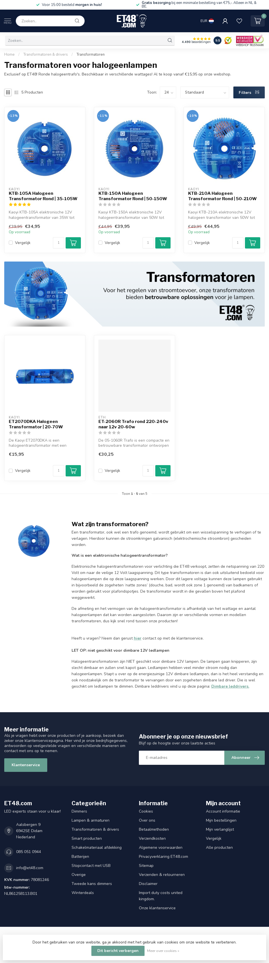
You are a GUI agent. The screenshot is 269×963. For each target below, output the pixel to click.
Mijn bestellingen (221, 820)
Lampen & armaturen (90, 820)
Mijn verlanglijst (220, 829)
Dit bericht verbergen (118, 950)
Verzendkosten (152, 838)
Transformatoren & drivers (45, 54)
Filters (249, 92)
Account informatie (223, 811)
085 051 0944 (28, 851)
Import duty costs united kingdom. (160, 896)
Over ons (147, 820)
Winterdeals (83, 892)
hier (137, 638)
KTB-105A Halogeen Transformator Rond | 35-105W (43, 196)
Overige (79, 874)
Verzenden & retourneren (162, 874)
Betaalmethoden (154, 829)
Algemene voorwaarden (160, 847)
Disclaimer (148, 883)
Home (9, 54)
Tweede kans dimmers (92, 883)
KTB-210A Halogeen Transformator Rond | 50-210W (222, 196)
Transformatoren (90, 54)
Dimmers (79, 811)
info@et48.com (29, 868)
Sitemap (146, 865)
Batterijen (80, 856)
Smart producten (87, 838)
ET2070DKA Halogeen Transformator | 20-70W (36, 424)
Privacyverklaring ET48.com (163, 856)
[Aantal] (58, 243)
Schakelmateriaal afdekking (97, 847)
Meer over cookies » (163, 950)
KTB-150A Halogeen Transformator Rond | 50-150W (132, 196)
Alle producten (219, 847)
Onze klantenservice (157, 908)
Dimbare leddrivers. (230, 686)
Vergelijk (23, 243)
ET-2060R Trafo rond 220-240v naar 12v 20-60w (133, 424)
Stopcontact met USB (91, 865)
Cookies (146, 811)
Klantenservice (26, 765)
